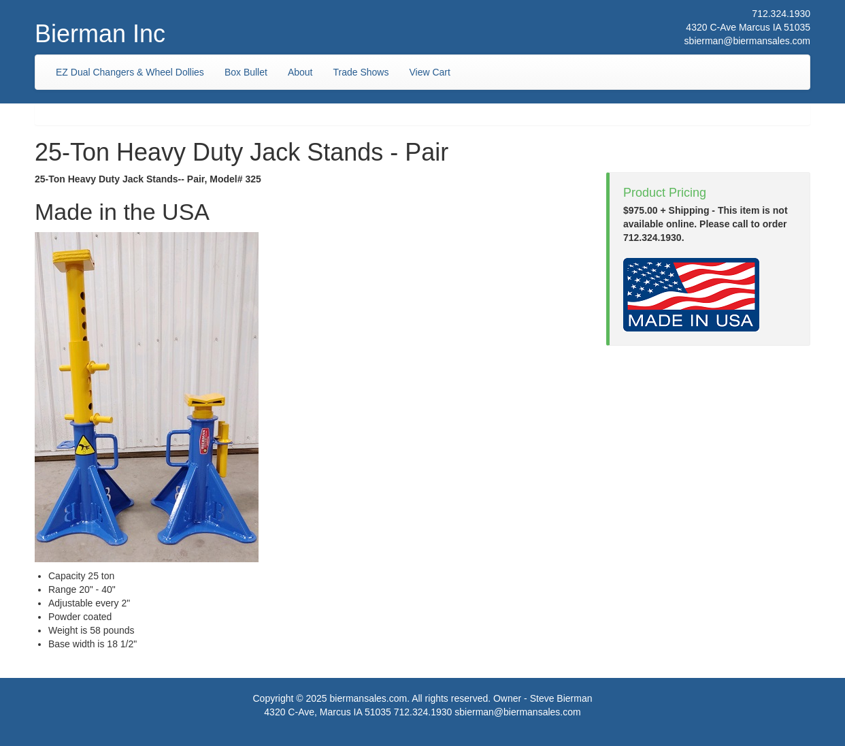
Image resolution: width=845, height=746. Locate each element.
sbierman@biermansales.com (747, 40)
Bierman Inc (100, 34)
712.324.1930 (781, 13)
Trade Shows (361, 72)
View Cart (429, 72)
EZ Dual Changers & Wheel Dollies (130, 72)
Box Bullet (246, 72)
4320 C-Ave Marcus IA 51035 (748, 27)
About (300, 72)
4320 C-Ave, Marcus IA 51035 (327, 712)
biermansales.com (369, 698)
